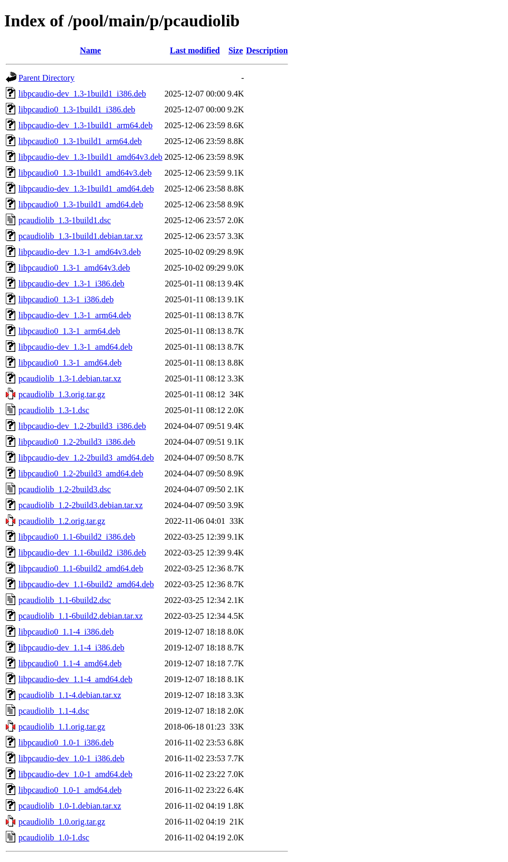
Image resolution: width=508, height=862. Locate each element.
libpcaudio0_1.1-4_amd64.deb (70, 663)
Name (90, 50)
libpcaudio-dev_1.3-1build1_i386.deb (82, 93)
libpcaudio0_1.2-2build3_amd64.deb (80, 473)
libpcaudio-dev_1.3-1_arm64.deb (74, 315)
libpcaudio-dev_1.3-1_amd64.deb (75, 346)
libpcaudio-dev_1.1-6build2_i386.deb (82, 552)
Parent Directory (46, 77)
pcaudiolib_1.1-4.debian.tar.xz (69, 695)
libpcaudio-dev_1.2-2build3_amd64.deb (86, 457)
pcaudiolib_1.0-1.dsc (53, 837)
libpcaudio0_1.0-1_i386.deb (65, 742)
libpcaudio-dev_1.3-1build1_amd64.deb (86, 188)
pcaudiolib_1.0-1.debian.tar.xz (69, 805)
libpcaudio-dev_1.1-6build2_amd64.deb (86, 584)
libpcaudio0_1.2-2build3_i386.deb (76, 441)
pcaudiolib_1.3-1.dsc (53, 410)
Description (267, 50)
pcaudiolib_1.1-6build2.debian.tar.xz (80, 615)
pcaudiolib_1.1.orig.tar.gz (61, 726)
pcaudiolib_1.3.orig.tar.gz (61, 394)
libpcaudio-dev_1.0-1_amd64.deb (75, 774)
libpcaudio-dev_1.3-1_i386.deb (71, 283)
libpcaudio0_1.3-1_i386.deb (65, 299)
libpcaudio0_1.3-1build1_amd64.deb (80, 204)
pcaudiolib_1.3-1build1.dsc (64, 220)
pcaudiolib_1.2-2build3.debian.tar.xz (80, 505)
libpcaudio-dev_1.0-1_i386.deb (71, 758)
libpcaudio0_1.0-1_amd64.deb (70, 790)
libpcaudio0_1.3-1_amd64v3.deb (74, 267)
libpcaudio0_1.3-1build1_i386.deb (76, 109)
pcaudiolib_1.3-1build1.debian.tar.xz (80, 236)
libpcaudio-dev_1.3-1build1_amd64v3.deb (90, 156)
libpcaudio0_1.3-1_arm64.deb (69, 331)
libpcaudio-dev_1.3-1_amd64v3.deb (79, 251)
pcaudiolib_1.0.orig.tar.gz (61, 821)
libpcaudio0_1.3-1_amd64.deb (70, 362)
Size (235, 50)
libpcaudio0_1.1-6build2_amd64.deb (80, 568)
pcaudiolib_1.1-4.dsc (53, 710)
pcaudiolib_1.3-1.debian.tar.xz (69, 378)
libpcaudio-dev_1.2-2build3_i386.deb (82, 426)
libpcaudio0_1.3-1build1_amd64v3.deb (84, 172)
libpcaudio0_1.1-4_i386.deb (65, 631)
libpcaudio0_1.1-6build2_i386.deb (76, 536)
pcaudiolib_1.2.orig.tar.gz (61, 520)
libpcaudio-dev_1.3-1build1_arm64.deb (85, 125)
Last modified (195, 50)
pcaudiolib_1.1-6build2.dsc (64, 600)
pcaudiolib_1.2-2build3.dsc (64, 489)
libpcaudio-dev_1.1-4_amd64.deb (75, 679)
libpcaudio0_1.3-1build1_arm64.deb (80, 141)
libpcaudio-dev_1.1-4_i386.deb (71, 647)
